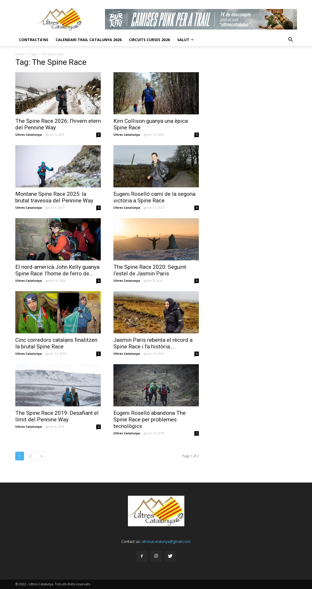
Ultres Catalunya (28, 135)
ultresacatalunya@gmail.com (166, 541)
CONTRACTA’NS (33, 39)
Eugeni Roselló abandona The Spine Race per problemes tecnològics (149, 419)
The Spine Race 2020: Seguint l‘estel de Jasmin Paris (149, 270)
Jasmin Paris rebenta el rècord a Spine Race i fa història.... (153, 343)
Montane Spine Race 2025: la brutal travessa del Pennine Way (54, 197)
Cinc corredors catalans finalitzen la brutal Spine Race (56, 343)
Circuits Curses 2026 (149, 39)
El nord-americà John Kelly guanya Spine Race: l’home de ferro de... (57, 270)
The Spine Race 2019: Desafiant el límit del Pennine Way (57, 416)
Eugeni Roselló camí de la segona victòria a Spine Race (154, 197)
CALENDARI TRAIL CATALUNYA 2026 (89, 39)
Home (20, 54)
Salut (185, 39)
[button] (290, 39)
